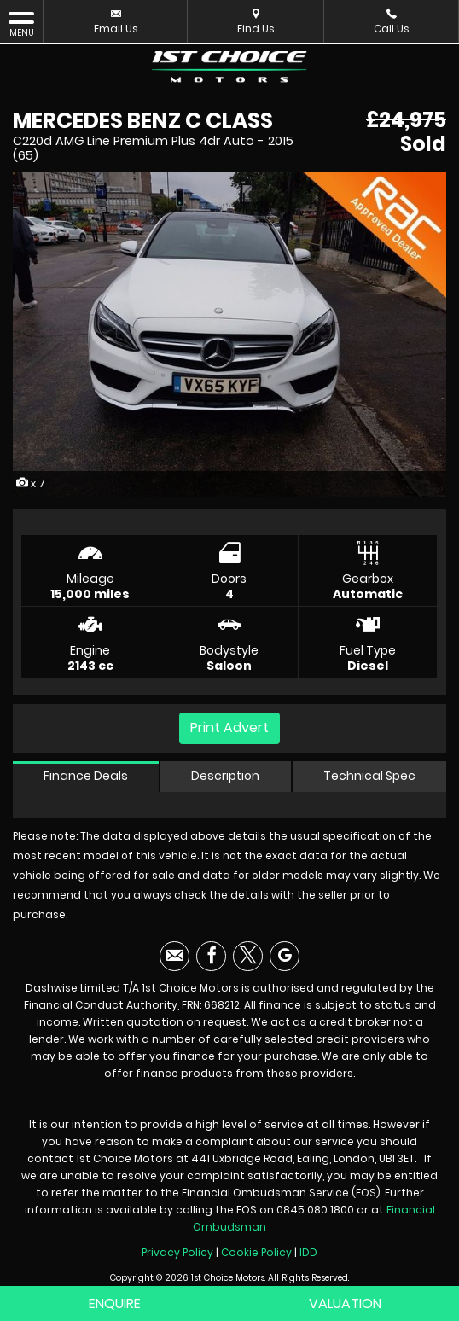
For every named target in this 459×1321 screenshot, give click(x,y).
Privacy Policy (177, 1252)
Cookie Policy (256, 1252)
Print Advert (229, 727)
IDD (308, 1252)
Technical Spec (369, 775)
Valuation (345, 1303)
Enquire (115, 1303)
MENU (21, 24)
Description (225, 775)
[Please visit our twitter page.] (248, 956)
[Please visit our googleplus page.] (284, 956)
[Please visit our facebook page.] (211, 956)
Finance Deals (86, 775)
